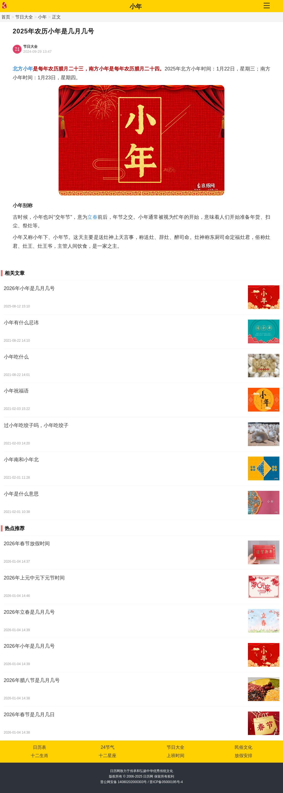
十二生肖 (39, 755)
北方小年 (23, 69)
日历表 (39, 747)
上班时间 (175, 755)
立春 (92, 217)
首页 (5, 17)
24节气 (107, 747)
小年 (136, 6)
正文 (56, 17)
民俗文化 (243, 747)
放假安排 (243, 755)
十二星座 (107, 755)
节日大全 (24, 17)
